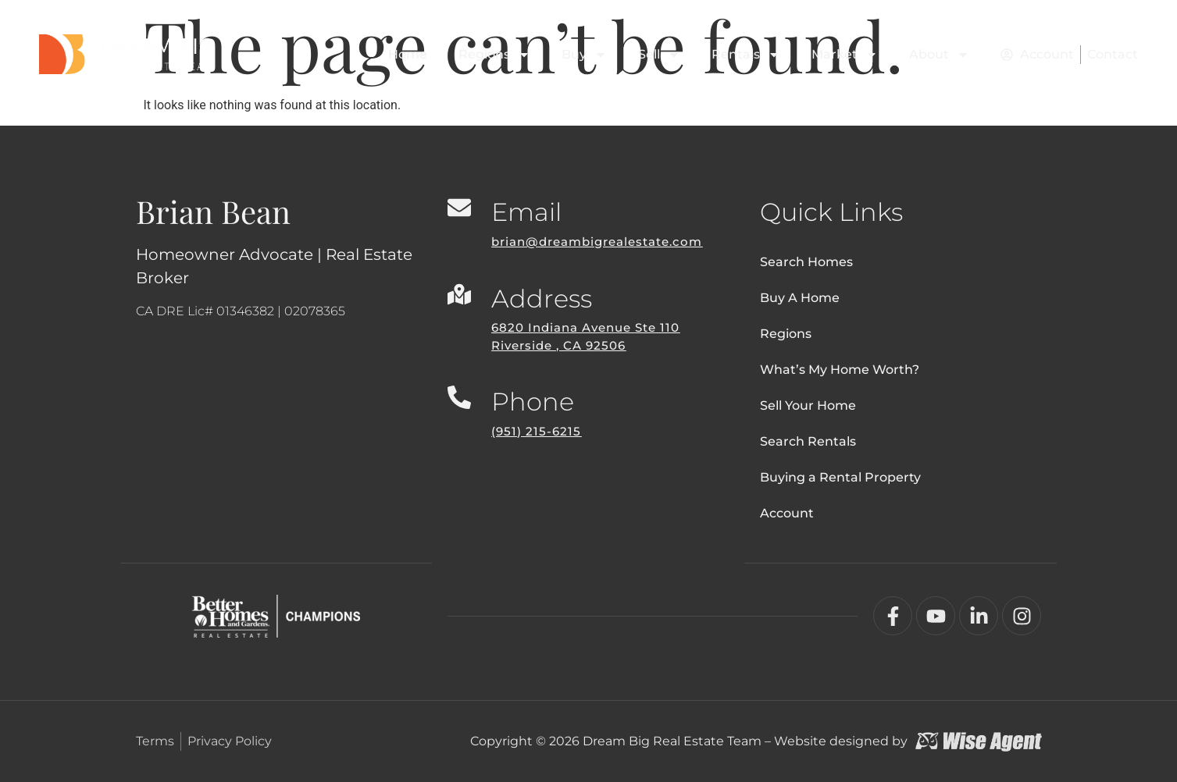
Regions (494, 55)
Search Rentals (808, 441)
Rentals (746, 55)
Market (844, 55)
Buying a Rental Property (840, 477)
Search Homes (806, 261)
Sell (659, 55)
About (939, 55)
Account (787, 513)
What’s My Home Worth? (839, 369)
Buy (584, 55)
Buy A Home (800, 297)
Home (407, 54)
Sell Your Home (808, 405)
